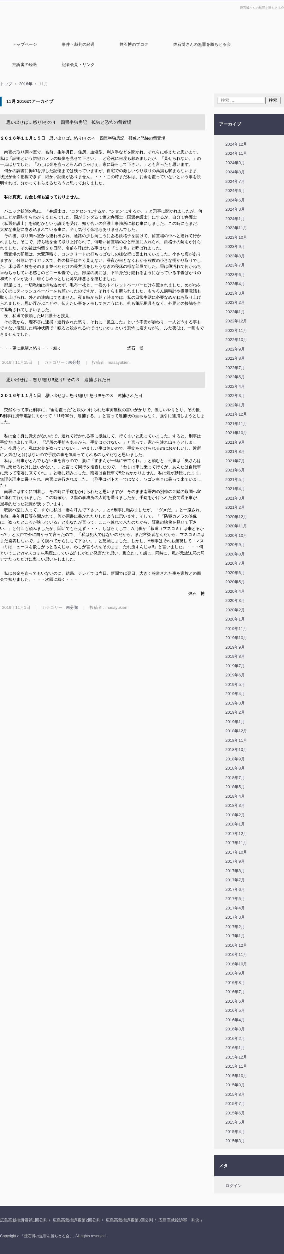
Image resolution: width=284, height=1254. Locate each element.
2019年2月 (235, 712)
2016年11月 (236, 954)
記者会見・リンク (78, 64)
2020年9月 (235, 544)
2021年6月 (235, 470)
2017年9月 (235, 861)
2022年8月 (235, 358)
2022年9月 (235, 349)
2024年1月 (235, 218)
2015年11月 (236, 1066)
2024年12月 (236, 144)
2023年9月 (235, 246)
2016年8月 (235, 982)
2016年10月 (236, 964)
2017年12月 (236, 833)
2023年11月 (236, 227)
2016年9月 (235, 973)
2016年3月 (235, 1029)
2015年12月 (236, 1057)
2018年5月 (235, 786)
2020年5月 (235, 581)
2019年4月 (235, 693)
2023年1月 (235, 311)
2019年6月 (235, 675)
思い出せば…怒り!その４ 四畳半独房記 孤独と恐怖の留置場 (68, 122)
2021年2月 (235, 507)
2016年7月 (235, 991)
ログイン (233, 1185)
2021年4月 (235, 488)
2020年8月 (235, 554)
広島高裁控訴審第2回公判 (76, 1220)
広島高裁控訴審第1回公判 (23, 1220)
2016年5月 (235, 1010)
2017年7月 (235, 880)
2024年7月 (235, 181)
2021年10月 (236, 432)
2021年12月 (236, 414)
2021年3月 (235, 498)
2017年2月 (235, 926)
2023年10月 (236, 237)
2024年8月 (235, 172)
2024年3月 (235, 209)
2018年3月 (235, 805)
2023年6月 (235, 274)
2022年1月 (235, 405)
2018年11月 (236, 740)
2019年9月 (235, 647)
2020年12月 (236, 516)
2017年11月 (236, 842)
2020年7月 (235, 563)
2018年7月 (235, 777)
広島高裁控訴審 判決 (178, 1220)
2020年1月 (235, 619)
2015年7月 (235, 1103)
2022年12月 (236, 321)
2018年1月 (235, 824)
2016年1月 (235, 1047)
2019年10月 (236, 637)
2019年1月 (235, 721)
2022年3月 (235, 395)
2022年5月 (235, 377)
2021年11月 (236, 423)
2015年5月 (235, 1122)
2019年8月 (235, 656)
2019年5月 (235, 684)
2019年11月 (236, 628)
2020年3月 (235, 600)
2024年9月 (235, 162)
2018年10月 (236, 749)
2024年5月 (235, 200)
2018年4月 (235, 796)
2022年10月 (236, 339)
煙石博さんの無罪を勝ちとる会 (202, 44)
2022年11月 (236, 330)
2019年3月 (235, 703)
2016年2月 (235, 1038)
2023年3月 (235, 293)
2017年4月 (235, 908)
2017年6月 (235, 889)
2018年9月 (235, 759)
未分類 (74, 362)
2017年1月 (235, 935)
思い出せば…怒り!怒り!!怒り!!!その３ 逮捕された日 (58, 379)
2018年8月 (235, 768)
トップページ (24, 44)
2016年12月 (236, 945)
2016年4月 (235, 1019)
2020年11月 (236, 526)
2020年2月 (235, 610)
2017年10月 (236, 852)
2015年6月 (235, 1113)
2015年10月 (236, 1075)
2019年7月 (235, 665)
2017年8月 (235, 870)
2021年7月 (235, 461)
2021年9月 (235, 442)
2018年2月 (235, 815)
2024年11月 (236, 153)
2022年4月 (235, 386)
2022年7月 (235, 367)
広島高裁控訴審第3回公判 (129, 1220)
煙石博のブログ (134, 44)
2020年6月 (235, 572)
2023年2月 (235, 302)
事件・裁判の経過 (78, 44)
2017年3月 (235, 917)
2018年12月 (236, 731)
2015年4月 (235, 1131)
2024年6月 (235, 190)
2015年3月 (235, 1140)
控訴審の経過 (24, 64)
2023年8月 (235, 256)
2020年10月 (236, 535)
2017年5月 (235, 898)
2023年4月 (235, 283)
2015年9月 (235, 1085)
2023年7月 (235, 265)
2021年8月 (235, 451)
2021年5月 (235, 479)
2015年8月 (235, 1094)
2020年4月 (235, 591)
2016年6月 (235, 1001)
